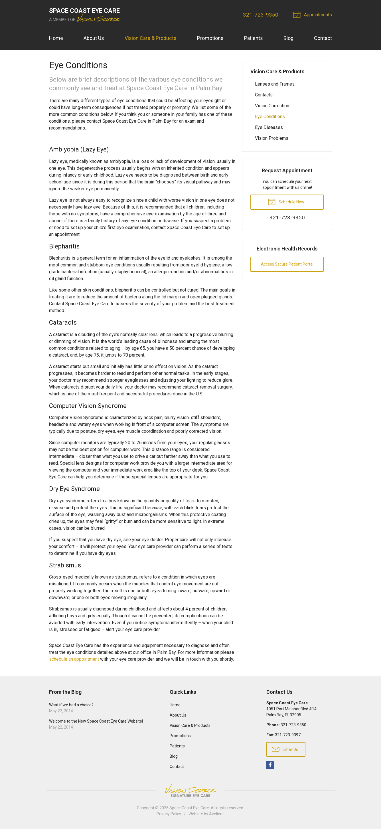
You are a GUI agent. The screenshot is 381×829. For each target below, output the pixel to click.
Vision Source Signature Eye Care (190, 790)
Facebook (270, 765)
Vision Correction (272, 105)
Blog (288, 38)
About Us (94, 38)
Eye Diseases (269, 127)
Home (56, 38)
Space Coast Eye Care (189, 808)
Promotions (210, 38)
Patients (253, 38)
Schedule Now (286, 201)
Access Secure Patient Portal (287, 264)
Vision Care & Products (151, 38)
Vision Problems (271, 138)
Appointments (313, 14)
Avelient (216, 814)
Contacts (264, 95)
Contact (323, 38)
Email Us (285, 749)
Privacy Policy (169, 814)
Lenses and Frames (275, 84)
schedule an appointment (74, 659)
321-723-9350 (260, 14)
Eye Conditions (270, 116)
